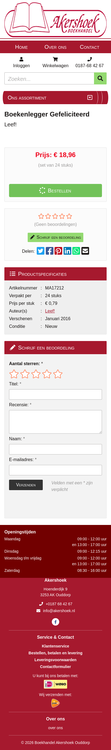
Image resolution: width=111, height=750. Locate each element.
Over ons (55, 47)
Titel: (13, 384)
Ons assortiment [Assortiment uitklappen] (27, 98)
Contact (89, 47)
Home (21, 47)
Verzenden (26, 484)
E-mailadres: (21, 459)
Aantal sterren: (24, 363)
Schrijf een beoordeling (55, 237)
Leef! (50, 311)
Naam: (15, 438)
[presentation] (44, 505)
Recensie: (19, 404)
